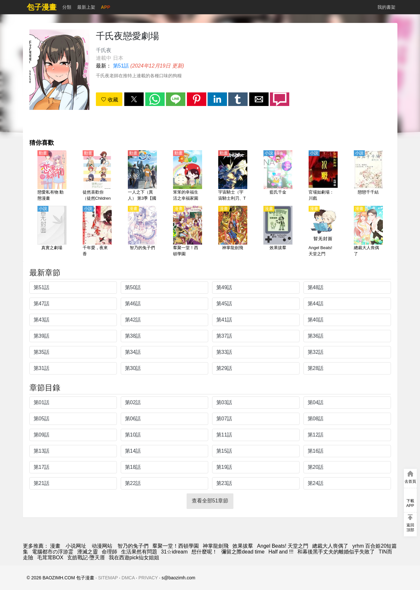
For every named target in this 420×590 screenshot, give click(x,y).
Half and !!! (280, 551)
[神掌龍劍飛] (232, 232)
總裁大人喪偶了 (330, 546)
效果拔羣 (242, 546)
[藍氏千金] (277, 176)
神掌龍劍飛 (216, 546)
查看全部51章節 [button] (210, 500)
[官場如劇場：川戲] (323, 176)
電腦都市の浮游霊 (52, 551)
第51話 (121, 65)
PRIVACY (148, 577)
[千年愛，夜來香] (97, 232)
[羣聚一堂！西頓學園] (187, 232)
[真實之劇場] (52, 232)
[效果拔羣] (277, 232)
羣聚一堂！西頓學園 (175, 546)
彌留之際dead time (242, 551)
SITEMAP (108, 577)
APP (105, 7)
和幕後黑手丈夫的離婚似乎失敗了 (336, 551)
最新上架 (86, 7)
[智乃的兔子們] (142, 232)
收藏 (109, 99)
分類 (66, 7)
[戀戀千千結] (368, 176)
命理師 (109, 551)
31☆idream (174, 551)
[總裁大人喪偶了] (368, 232)
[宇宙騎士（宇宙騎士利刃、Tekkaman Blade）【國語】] (232, 176)
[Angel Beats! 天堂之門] (323, 232)
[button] (134, 99)
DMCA (128, 577)
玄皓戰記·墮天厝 (86, 557)
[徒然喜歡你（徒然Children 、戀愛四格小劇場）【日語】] (97, 176)
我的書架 (386, 7)
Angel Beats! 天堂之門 (282, 546)
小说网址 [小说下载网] (76, 546)
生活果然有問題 (139, 551)
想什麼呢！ (204, 551)
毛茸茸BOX (50, 557)
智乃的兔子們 (133, 546)
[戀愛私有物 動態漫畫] (52, 176)
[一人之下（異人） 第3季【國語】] (142, 176)
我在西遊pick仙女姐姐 (134, 557)
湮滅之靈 (87, 551)
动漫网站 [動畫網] (102, 546)
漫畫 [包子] (55, 546)
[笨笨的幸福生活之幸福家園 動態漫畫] (187, 176)
